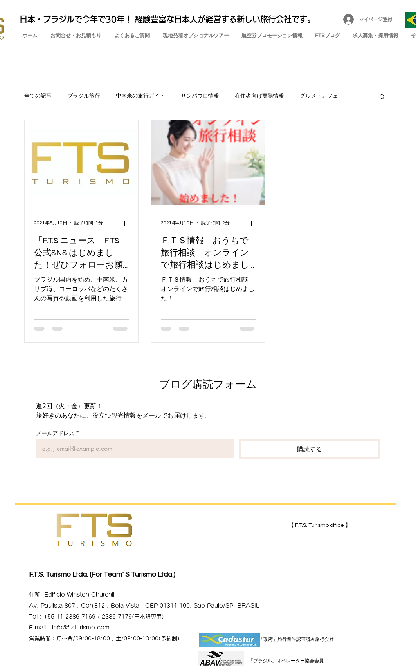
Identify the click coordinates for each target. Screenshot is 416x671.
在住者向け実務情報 (259, 96)
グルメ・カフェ (319, 96)
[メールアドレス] (133, 449)
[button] (382, 97)
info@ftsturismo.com (81, 627)
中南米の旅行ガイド (140, 96)
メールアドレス (57, 433)
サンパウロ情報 (200, 96)
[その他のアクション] (127, 223)
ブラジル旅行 (83, 96)
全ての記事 (38, 96)
